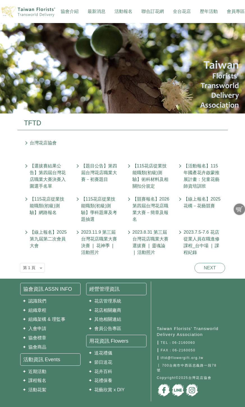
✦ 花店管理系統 (105, 301)
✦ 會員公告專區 (105, 328)
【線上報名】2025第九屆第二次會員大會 (48, 239)
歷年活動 (209, 11)
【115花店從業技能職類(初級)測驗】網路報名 (47, 206)
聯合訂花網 (152, 11)
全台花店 (182, 11)
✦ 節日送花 (100, 362)
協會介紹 (70, 11)
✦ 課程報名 (34, 380)
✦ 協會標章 (34, 337)
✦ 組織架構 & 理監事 (43, 319)
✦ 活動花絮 (34, 389)
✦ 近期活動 (34, 371)
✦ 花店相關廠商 (105, 310)
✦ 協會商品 (34, 347)
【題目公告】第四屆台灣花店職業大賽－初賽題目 (99, 172)
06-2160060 (183, 343)
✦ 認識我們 (34, 301)
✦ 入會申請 (34, 328)
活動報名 (123, 11)
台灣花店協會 (43, 142)
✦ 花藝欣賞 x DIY (106, 389)
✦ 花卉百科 (100, 371)
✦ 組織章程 (34, 310)
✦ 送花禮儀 (100, 353)
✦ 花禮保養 (100, 380)
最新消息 (97, 11)
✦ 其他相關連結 (105, 319)
